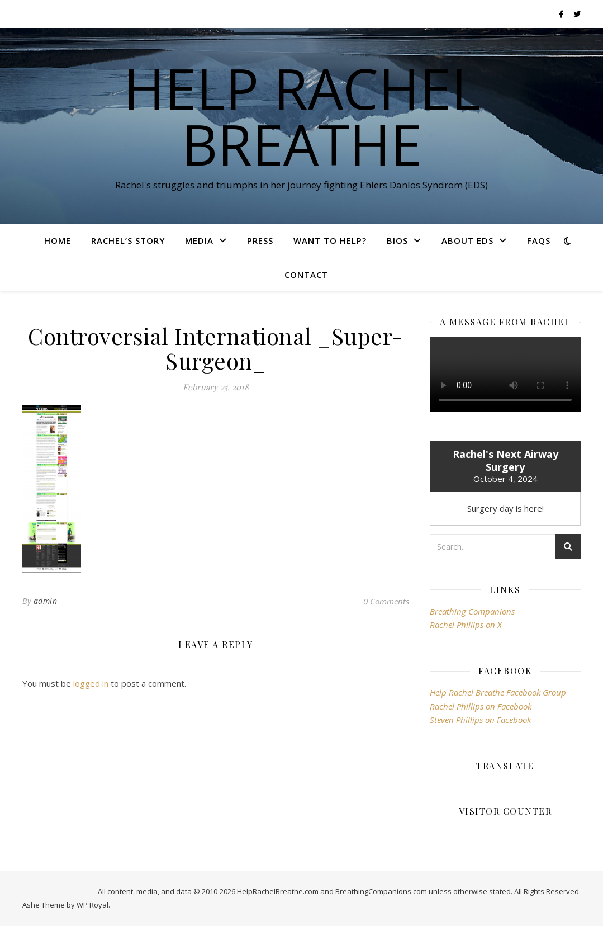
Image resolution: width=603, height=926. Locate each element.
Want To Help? (330, 240)
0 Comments (386, 601)
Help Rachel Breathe (302, 116)
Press (260, 240)
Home (57, 240)
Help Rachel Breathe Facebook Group (498, 692)
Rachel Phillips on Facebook (480, 706)
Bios (397, 240)
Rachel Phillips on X (466, 624)
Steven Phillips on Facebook (480, 719)
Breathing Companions (472, 611)
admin (46, 601)
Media (199, 240)
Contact (306, 274)
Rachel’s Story (128, 240)
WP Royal (92, 905)
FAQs (538, 240)
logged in (90, 683)
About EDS (467, 240)
